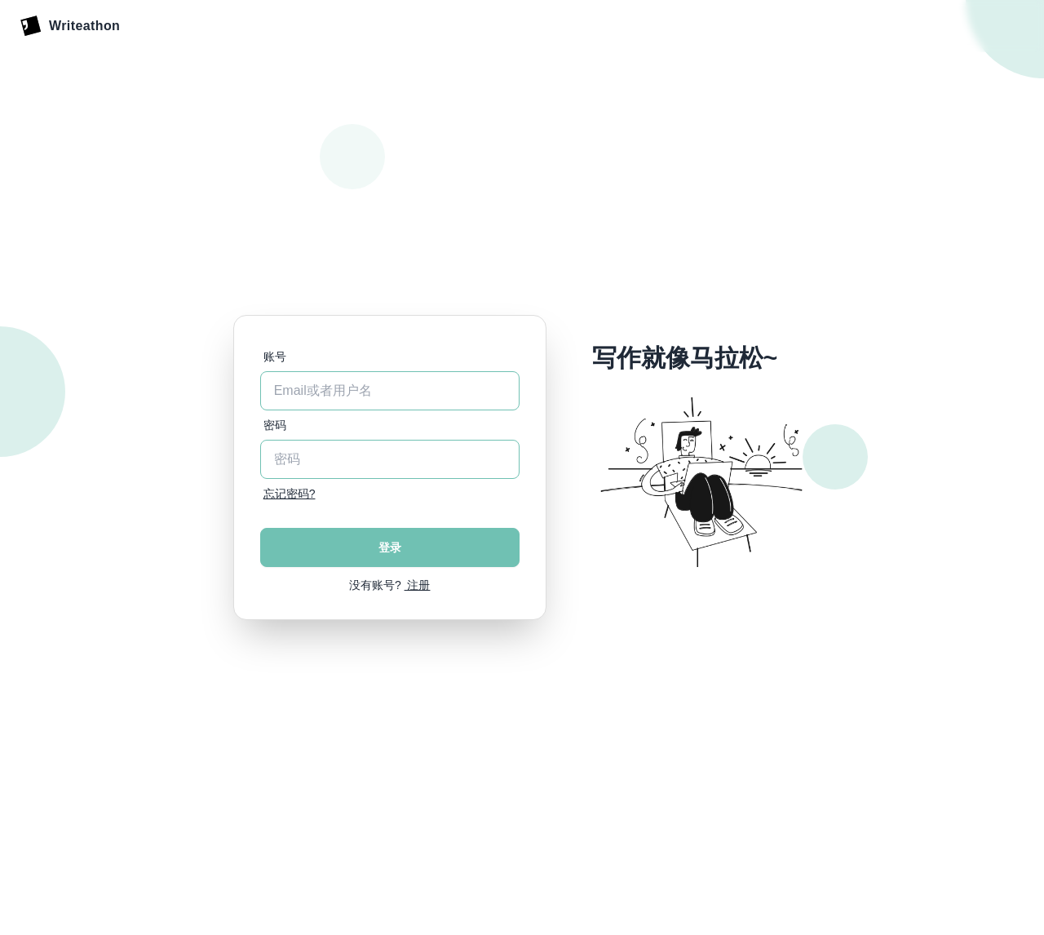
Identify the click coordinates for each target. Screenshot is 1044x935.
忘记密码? (289, 493)
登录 (389, 547)
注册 (418, 585)
